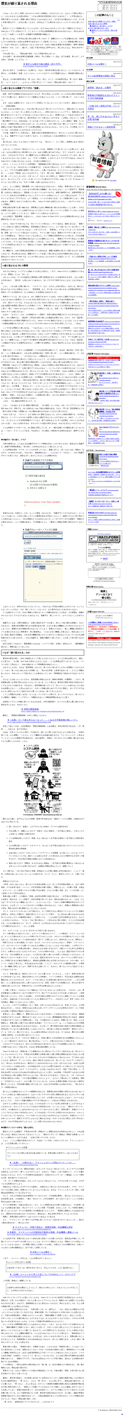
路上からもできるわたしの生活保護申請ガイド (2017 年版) (106, 481)
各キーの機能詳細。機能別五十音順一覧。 (103, 504)
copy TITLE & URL (104, 54)
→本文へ (118, 20)
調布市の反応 (105, 466)
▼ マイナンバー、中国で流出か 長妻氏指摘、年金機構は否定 (42, 1230)
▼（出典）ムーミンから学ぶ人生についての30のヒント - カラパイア (43, 1278)
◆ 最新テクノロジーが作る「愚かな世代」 (103, 32)
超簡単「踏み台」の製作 (99, 88)
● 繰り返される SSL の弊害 (97, 24)
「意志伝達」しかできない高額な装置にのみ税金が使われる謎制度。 (104, 290)
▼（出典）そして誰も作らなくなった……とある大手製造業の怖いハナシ (42, 722)
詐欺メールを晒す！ (97, 64)
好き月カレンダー (108, 221)
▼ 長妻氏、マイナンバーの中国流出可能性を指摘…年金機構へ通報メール (42, 1235)
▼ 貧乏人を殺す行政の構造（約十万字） (42, 65)
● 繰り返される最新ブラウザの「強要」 (102, 22)
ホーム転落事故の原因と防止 (101, 76)
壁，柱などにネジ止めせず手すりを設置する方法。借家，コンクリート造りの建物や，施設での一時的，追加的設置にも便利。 (104, 275)
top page (113, 181)
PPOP (105, 559)
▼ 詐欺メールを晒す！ (42, 1255)
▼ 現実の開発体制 (42, 711)
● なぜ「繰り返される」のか (98, 28)
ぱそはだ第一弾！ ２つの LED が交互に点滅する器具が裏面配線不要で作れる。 (104, 199)
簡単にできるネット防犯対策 (101, 127)
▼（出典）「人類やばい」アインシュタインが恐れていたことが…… (43, 1165)
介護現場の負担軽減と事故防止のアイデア (103, 493)
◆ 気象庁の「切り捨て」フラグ (101, 26)
